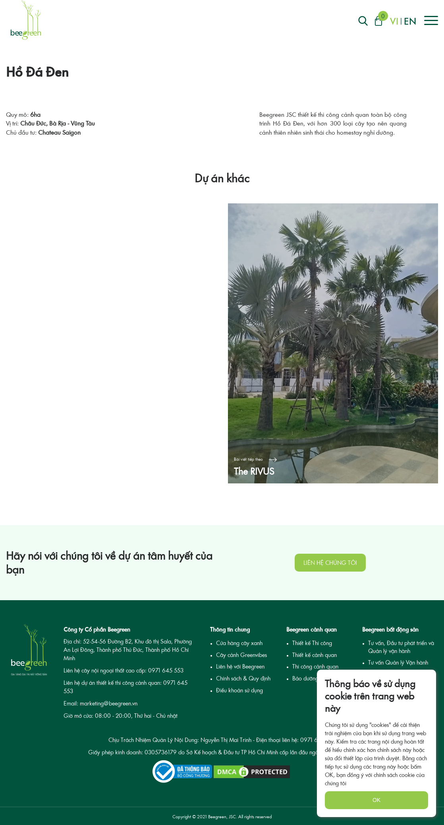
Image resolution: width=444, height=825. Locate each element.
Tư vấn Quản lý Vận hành (398, 662)
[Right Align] (363, 21)
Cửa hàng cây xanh (239, 643)
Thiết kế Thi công (312, 643)
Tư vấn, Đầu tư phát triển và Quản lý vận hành (401, 647)
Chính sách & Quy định (243, 678)
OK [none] (376, 800)
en (410, 21)
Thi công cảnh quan (315, 666)
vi (394, 21)
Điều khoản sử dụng (239, 690)
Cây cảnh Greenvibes (241, 655)
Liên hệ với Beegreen (240, 666)
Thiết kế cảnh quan (314, 655)
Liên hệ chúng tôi (330, 562)
